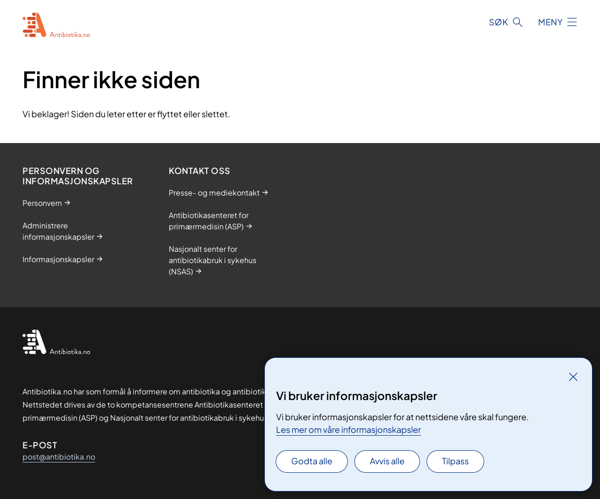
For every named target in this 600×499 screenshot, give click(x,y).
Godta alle (311, 460)
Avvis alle (387, 460)
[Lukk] (573, 376)
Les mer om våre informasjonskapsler (348, 429)
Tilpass (455, 460)
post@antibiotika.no (58, 456)
